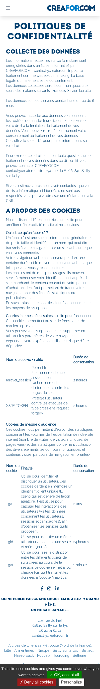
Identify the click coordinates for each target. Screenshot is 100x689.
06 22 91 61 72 (50, 630)
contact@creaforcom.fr (50, 635)
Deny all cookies (36, 682)
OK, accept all (64, 675)
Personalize (71, 682)
